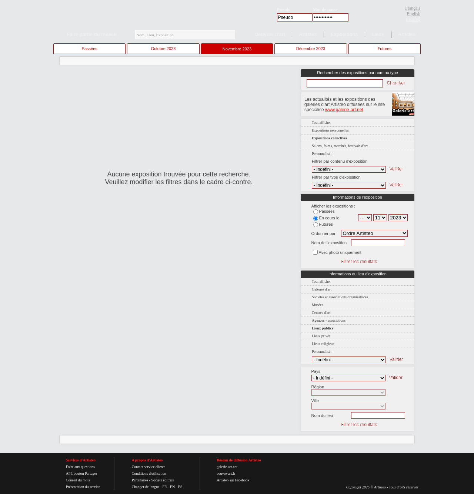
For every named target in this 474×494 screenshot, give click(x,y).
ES (180, 487)
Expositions (344, 34)
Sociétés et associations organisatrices (340, 297)
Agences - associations (329, 320)
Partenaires (140, 480)
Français (412, 8)
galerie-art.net (227, 467)
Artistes (308, 34)
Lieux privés (321, 336)
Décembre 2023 (310, 48)
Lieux (378, 34)
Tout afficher (321, 122)
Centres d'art (321, 313)
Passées (89, 48)
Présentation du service (83, 487)
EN (172, 487)
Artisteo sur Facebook (233, 480)
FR (164, 487)
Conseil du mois (78, 480)
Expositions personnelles (330, 130)
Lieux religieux (323, 344)
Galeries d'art (321, 289)
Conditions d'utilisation (149, 473)
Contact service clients (149, 467)
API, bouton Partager (81, 473)
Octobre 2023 (163, 48)
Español (413, 19)
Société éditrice (162, 480)
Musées (317, 305)
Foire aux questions (80, 467)
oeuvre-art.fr (226, 473)
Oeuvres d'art (269, 34)
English (413, 13)
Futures (384, 48)
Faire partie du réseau (92, 34)
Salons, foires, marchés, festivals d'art (340, 146)
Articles (407, 34)
